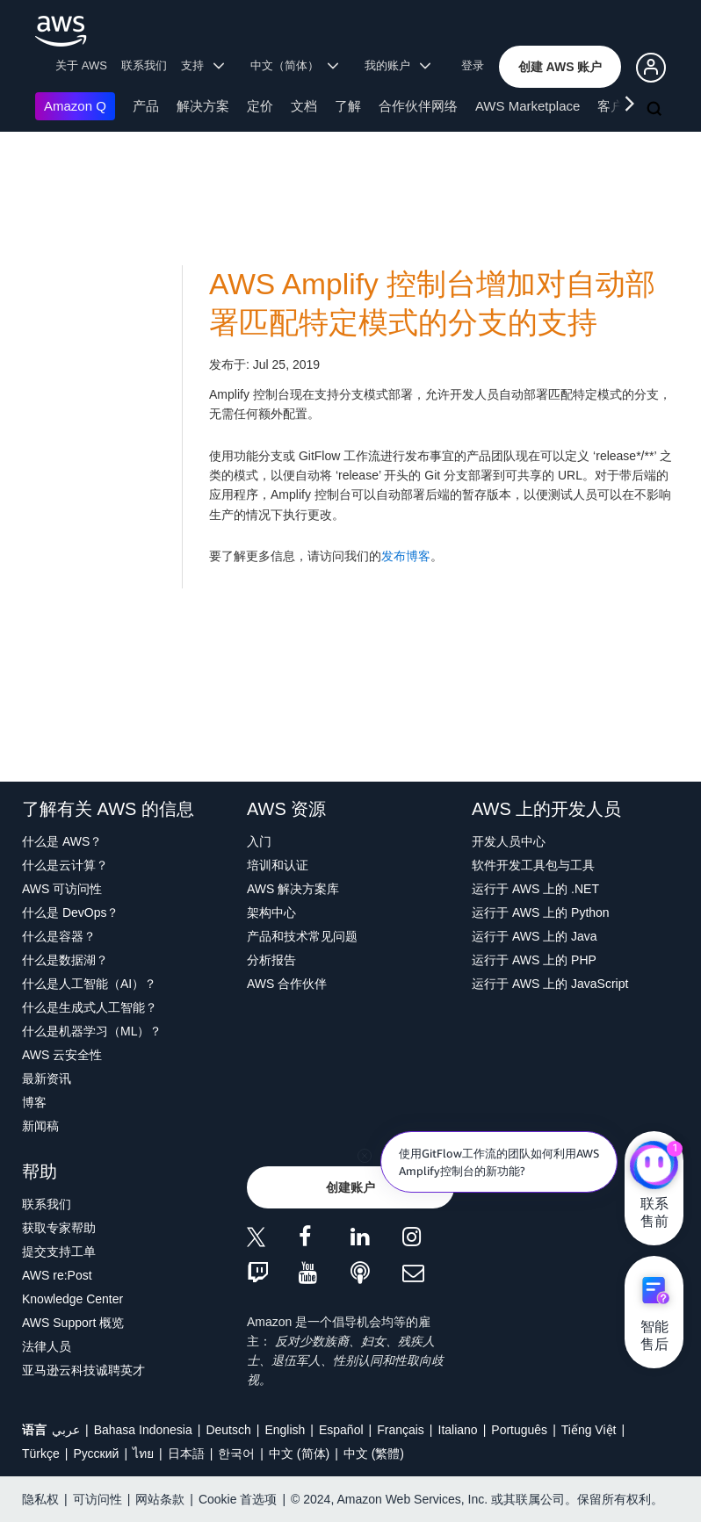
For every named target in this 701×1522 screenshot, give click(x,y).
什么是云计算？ (65, 865)
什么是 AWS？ (62, 841)
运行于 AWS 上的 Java (534, 936)
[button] (560, 67)
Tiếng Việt (589, 1430)
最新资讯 (46, 1078)
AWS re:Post (57, 1275)
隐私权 (40, 1499)
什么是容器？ (59, 936)
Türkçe (41, 1453)
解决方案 (203, 105)
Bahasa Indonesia (143, 1430)
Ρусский (96, 1453)
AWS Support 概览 (73, 1323)
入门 (259, 841)
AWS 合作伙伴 (287, 984)
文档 (304, 105)
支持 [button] (202, 65)
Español (341, 1430)
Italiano (458, 1430)
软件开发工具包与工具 (533, 865)
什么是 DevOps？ (70, 912)
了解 (348, 105)
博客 (34, 1102)
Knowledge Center (72, 1299)
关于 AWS (81, 65)
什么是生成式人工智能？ (89, 1007)
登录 (472, 65)
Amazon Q (75, 105)
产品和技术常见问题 (302, 936)
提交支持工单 (59, 1251)
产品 (146, 105)
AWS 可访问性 (62, 889)
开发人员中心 (509, 841)
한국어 (236, 1453)
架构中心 (271, 912)
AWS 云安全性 (62, 1055)
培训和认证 (277, 865)
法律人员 (46, 1346)
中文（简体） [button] (294, 65)
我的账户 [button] (397, 65)
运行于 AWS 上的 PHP (534, 960)
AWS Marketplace (527, 105)
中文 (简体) (299, 1453)
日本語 (186, 1453)
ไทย (143, 1453)
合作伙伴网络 (418, 105)
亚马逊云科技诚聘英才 (83, 1370)
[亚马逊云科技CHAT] (654, 1166)
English (284, 1430)
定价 (260, 105)
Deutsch (228, 1430)
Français (400, 1430)
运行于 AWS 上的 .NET (535, 889)
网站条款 (159, 1499)
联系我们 (144, 65)
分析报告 (271, 960)
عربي (66, 1430)
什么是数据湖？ (65, 960)
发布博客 (405, 556)
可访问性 (97, 1499)
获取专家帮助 (59, 1228)
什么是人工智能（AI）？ (89, 984)
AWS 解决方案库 (293, 889)
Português (519, 1430)
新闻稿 (40, 1126)
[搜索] (656, 110)
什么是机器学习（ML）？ (92, 1031)
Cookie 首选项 (238, 1499)
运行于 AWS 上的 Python (541, 912)
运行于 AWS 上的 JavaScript (550, 984)
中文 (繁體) (373, 1453)
